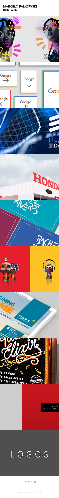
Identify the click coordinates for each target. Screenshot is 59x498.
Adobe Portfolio (35, 492)
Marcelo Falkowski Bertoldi (20, 8)
